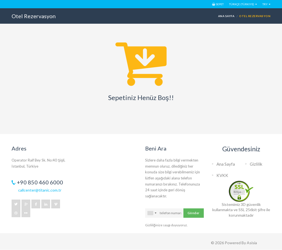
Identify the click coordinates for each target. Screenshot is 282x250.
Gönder (194, 213)
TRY (265, 4)
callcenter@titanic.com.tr (39, 190)
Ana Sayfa (226, 16)
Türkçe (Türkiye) (241, 4)
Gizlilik (256, 164)
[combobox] (151, 213)
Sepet (218, 4)
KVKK (222, 175)
